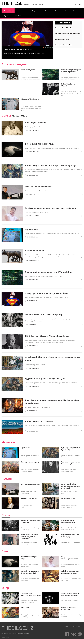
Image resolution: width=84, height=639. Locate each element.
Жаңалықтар (21, 11)
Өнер (75, 11)
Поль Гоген (25, 607)
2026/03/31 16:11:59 (33, 237)
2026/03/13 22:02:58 (33, 279)
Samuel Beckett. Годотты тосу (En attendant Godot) (70, 594)
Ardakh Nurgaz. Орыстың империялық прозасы (70, 572)
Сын (66, 11)
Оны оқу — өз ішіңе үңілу (30, 462)
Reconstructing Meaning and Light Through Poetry (71, 71)
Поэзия (47, 11)
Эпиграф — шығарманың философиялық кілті (30, 572)
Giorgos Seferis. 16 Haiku (63, 28)
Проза (57, 11)
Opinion (6, 16)
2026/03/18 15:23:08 (33, 260)
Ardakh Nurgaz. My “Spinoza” (39, 421)
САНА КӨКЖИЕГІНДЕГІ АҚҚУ (39, 144)
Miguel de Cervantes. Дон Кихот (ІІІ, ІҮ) (70, 536)
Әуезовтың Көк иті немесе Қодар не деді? (70, 463)
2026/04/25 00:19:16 (33, 175)
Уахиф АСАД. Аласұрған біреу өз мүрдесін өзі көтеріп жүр (29, 536)
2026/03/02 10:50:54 (33, 301)
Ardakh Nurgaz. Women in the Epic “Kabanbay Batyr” (51, 165)
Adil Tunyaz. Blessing (35, 123)
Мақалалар (36, 11)
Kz (76, 4)
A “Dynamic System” (28, 70)
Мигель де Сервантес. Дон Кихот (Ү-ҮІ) (30, 521)
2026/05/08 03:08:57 (33, 130)
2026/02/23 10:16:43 (33, 324)
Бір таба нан (31, 229)
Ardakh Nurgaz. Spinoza (29, 498)
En (80, 4)
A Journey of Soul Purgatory (30, 99)
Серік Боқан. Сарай (68, 498)
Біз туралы (67, 626)
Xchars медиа (5, 637)
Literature (18, 16)
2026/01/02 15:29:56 (33, 431)
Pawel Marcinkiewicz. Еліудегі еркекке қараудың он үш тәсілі (70, 486)
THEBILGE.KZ (17, 628)
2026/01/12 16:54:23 (33, 411)
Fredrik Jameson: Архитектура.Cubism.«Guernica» (31, 594)
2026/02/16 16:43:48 (33, 386)
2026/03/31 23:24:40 (33, 215)
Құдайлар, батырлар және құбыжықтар (45, 378)
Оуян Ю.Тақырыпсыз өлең (38, 187)
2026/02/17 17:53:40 (33, 346)
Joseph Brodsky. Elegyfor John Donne (68, 33)
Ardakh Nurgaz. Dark (62, 39)
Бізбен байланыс (76, 626)
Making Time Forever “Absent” (68, 85)
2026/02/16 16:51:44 (33, 368)
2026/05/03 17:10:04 (33, 151)
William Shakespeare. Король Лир (68, 608)
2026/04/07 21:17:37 (33, 194)
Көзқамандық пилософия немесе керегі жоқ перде (50, 208)
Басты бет (8, 11)
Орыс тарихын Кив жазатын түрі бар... (44, 315)
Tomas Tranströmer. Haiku (64, 45)
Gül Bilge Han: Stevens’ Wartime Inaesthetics (47, 336)
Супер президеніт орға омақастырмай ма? (18, 49)
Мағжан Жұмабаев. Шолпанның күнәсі (68, 521)
